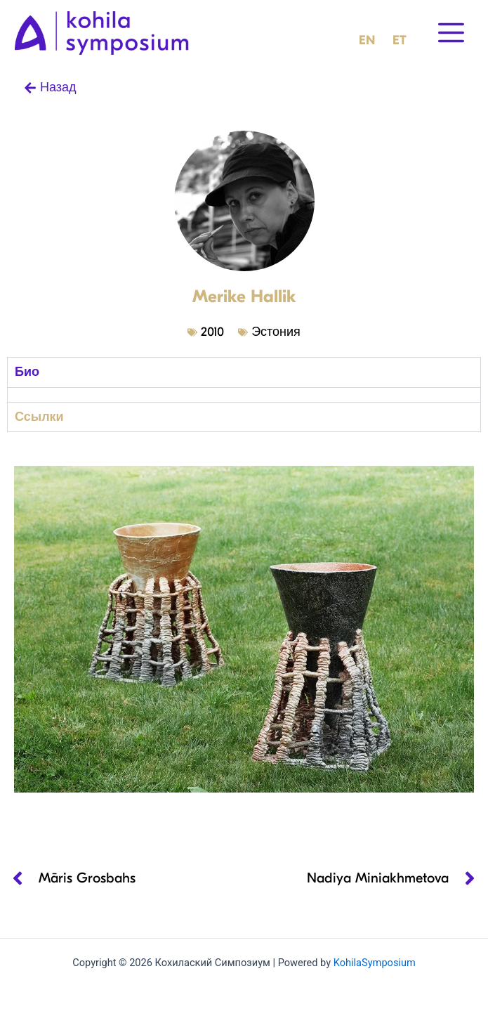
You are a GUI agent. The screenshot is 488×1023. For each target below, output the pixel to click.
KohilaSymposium (375, 962)
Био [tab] (27, 372)
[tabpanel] (244, 394)
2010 (212, 332)
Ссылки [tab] (39, 417)
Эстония (276, 332)
